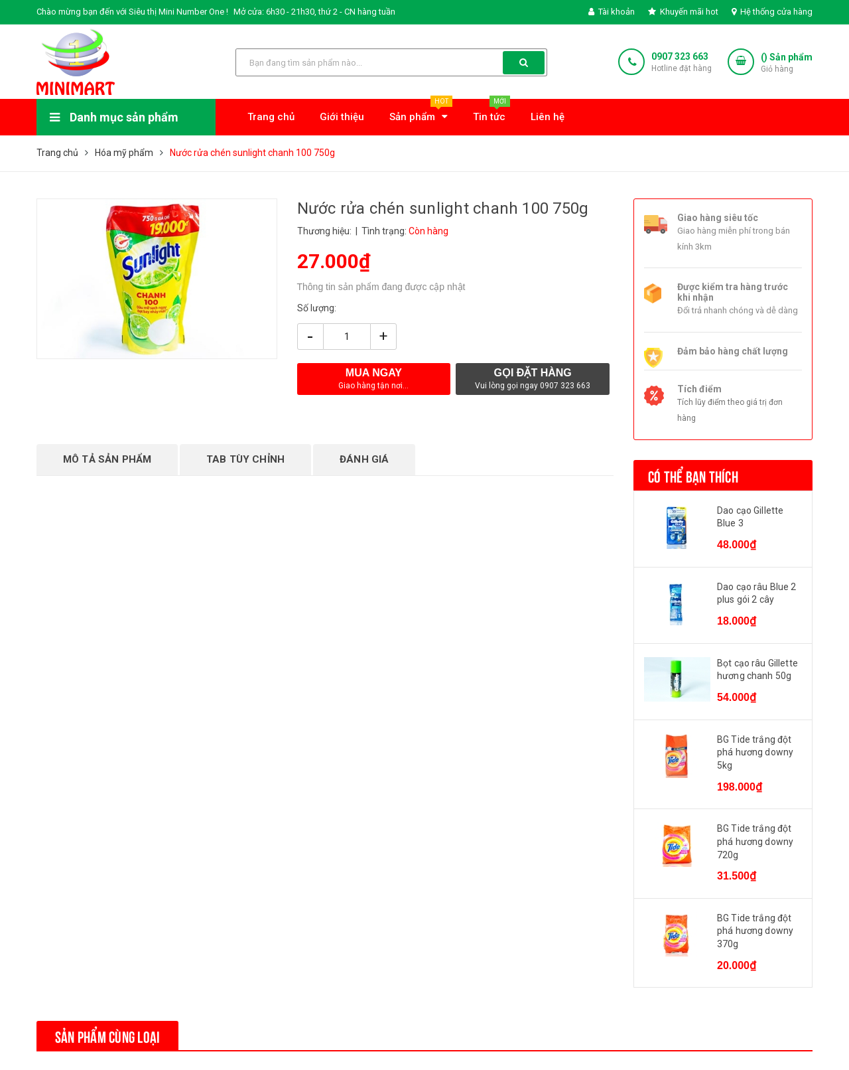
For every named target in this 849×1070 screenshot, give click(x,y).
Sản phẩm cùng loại (107, 1035)
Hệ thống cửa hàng (772, 12)
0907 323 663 (679, 56)
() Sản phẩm (787, 63)
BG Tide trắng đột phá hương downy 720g (755, 841)
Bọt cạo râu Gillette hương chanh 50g (757, 670)
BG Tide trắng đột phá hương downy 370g (755, 931)
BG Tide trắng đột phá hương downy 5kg (755, 752)
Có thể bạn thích (693, 475)
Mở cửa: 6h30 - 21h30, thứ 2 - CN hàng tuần (314, 12)
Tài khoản (611, 12)
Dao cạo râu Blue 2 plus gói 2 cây (757, 593)
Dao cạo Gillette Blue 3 (750, 517)
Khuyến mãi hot (683, 12)
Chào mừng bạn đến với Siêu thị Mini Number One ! (132, 12)
